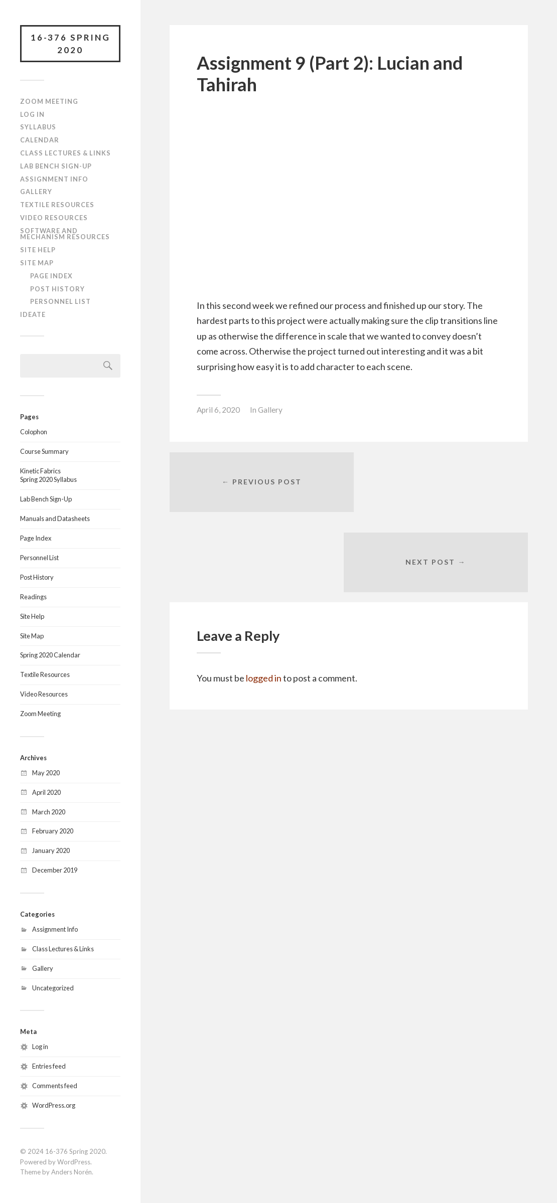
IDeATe (33, 315)
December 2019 (54, 871)
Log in (40, 1047)
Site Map (37, 263)
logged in (264, 599)
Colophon (33, 432)
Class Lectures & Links (65, 153)
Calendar (39, 140)
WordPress (73, 1162)
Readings (33, 597)
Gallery (36, 192)
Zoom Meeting (49, 102)
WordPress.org (53, 1106)
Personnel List (60, 302)
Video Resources (54, 218)
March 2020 (48, 812)
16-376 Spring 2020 (70, 44)
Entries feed (49, 1067)
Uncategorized (53, 988)
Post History (57, 289)
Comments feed (54, 1086)
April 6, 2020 (218, 409)
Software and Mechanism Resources (65, 234)
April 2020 (46, 793)
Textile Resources (57, 205)
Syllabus (38, 128)
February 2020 (52, 832)
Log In (32, 115)
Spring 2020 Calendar (50, 656)
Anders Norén (71, 1173)
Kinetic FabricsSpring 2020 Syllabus (48, 475)
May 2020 (46, 773)
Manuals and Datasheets (55, 519)
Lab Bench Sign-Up (56, 166)
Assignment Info (54, 180)
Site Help (38, 250)
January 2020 (51, 851)
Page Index (51, 276)
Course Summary (44, 452)
